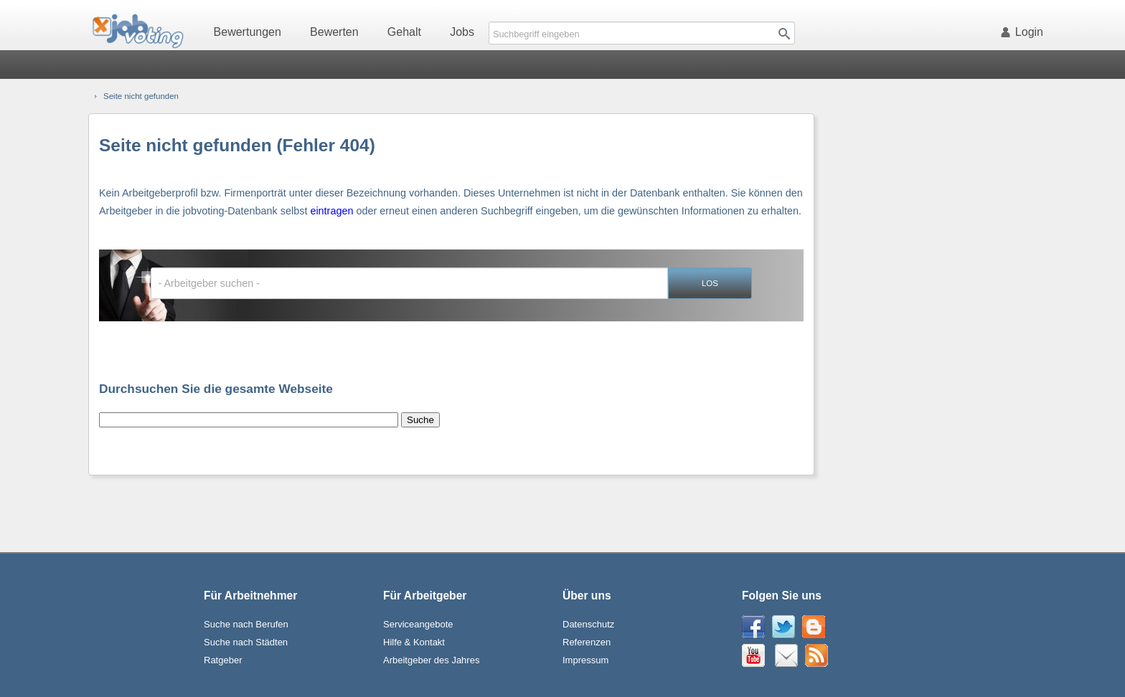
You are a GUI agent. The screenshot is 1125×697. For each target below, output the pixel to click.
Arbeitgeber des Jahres (431, 660)
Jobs (462, 32)
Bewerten (334, 32)
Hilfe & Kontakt (414, 642)
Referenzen (586, 642)
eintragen (331, 211)
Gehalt (404, 32)
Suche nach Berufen (246, 624)
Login (1024, 32)
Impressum (585, 660)
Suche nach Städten (246, 642)
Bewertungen (247, 32)
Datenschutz (588, 624)
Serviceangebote (418, 624)
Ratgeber (223, 660)
